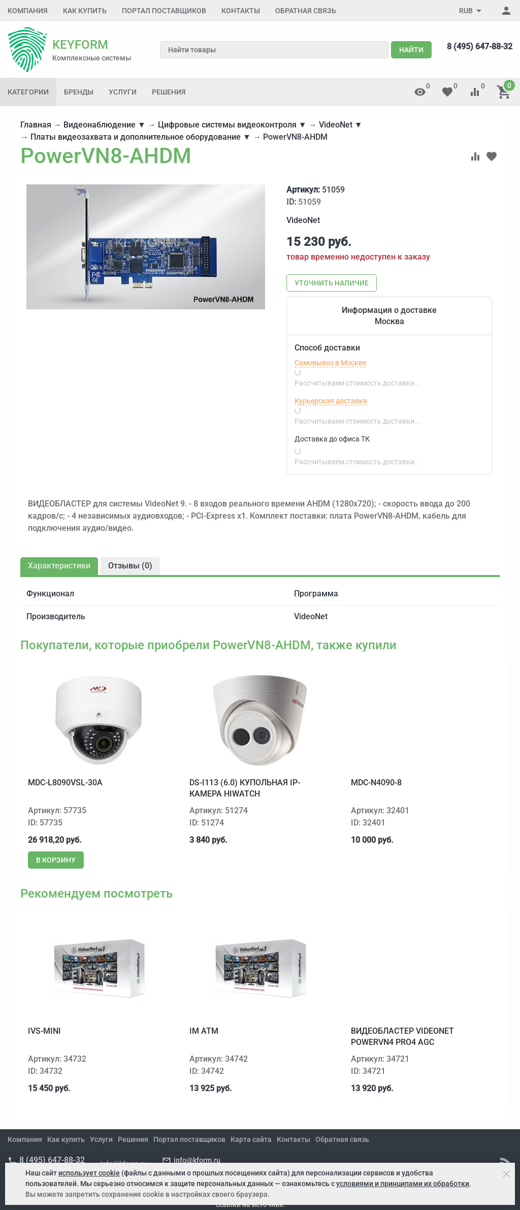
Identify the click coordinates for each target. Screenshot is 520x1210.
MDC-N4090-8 (376, 782)
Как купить (85, 11)
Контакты (240, 11)
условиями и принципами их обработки (402, 1184)
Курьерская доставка (331, 401)
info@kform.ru (197, 1160)
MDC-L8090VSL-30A (65, 782)
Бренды (78, 92)
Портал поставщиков (164, 11)
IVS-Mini (44, 1031)
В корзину (56, 860)
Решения (169, 92)
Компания (28, 11)
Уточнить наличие (332, 283)
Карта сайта (251, 1139)
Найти (411, 50)
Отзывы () (130, 565)
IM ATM (203, 1031)
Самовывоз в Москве (330, 363)
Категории (28, 92)
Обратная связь (305, 11)
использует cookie (89, 1173)
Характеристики (59, 565)
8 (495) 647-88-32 (479, 46)
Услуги (123, 92)
